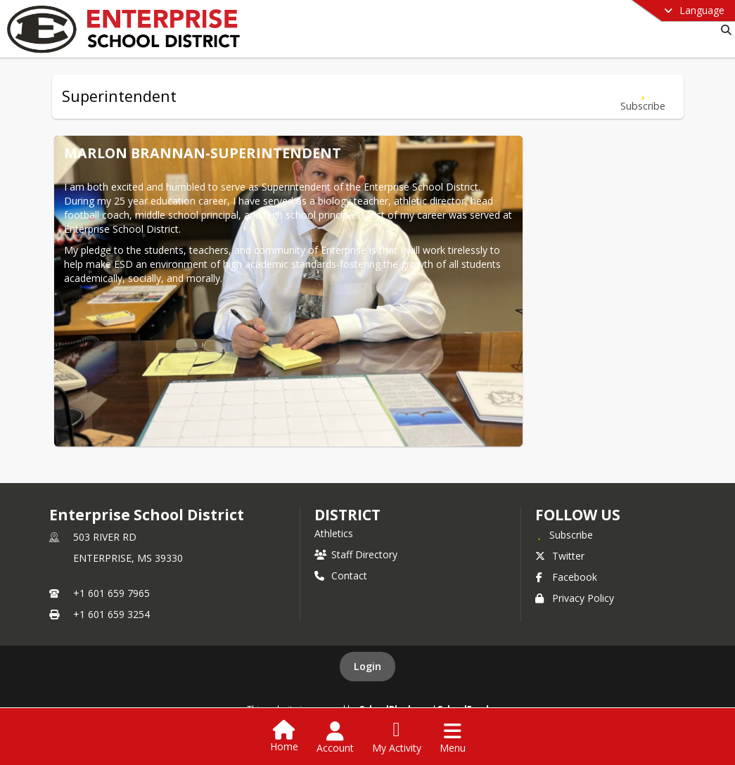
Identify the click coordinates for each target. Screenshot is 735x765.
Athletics (333, 533)
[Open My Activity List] (396, 737)
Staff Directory (355, 554)
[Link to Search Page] (723, 30)
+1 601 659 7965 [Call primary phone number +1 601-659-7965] (111, 593)
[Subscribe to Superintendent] (643, 96)
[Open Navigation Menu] (453, 737)
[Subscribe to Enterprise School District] (564, 534)
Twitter (559, 555)
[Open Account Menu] (335, 737)
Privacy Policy (574, 598)
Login (367, 666)
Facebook (566, 577)
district (347, 515)
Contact (340, 575)
